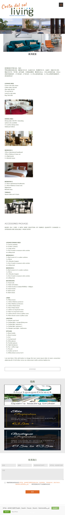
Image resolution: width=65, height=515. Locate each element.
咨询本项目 (32, 369)
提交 (32, 492)
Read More (15, 511)
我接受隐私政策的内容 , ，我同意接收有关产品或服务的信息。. (32, 483)
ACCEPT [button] (55, 508)
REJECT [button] (7, 511)
